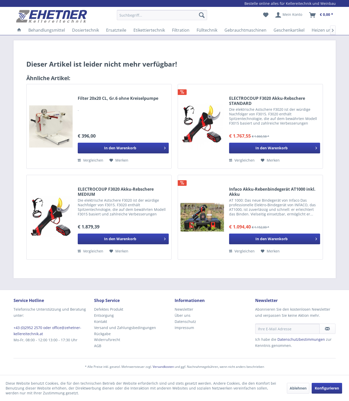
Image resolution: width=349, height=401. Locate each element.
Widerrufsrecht (107, 339)
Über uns (182, 315)
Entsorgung (104, 315)
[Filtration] (180, 30)
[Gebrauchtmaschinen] (245, 30)
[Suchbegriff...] (162, 15)
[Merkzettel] (266, 15)
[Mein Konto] (289, 15)
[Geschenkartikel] (289, 30)
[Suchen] (201, 15)
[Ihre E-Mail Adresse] (287, 329)
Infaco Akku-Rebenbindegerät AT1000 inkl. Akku (272, 192)
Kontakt (100, 321)
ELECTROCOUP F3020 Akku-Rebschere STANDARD (267, 101)
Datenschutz (185, 321)
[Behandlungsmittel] (47, 30)
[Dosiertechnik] (86, 30)
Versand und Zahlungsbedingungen (125, 327)
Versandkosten (163, 366)
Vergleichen (90, 160)
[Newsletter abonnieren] (327, 329)
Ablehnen (298, 388)
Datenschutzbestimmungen (301, 339)
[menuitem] (162, 17)
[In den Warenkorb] (123, 148)
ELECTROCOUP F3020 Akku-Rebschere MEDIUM (116, 192)
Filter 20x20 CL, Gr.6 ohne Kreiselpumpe (118, 98)
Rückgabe (102, 333)
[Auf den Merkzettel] (118, 160)
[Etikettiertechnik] (149, 30)
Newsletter (184, 309)
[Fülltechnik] (207, 30)
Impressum (184, 327)
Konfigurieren (327, 388)
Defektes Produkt (108, 309)
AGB (97, 345)
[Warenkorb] (321, 15)
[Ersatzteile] (116, 30)
